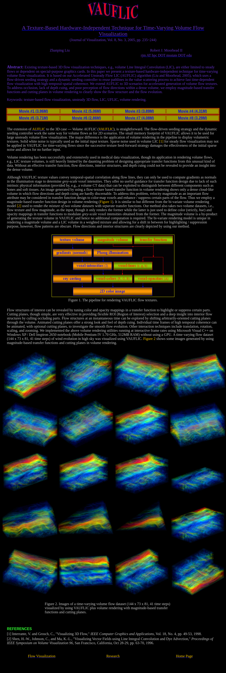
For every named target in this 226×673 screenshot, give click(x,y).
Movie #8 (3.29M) (192, 118)
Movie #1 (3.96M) (33, 111)
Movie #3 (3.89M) (139, 111)
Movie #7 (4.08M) (139, 118)
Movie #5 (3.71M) (33, 118)
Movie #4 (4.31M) (192, 111)
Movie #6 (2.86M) (86, 118)
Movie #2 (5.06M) (86, 111)
